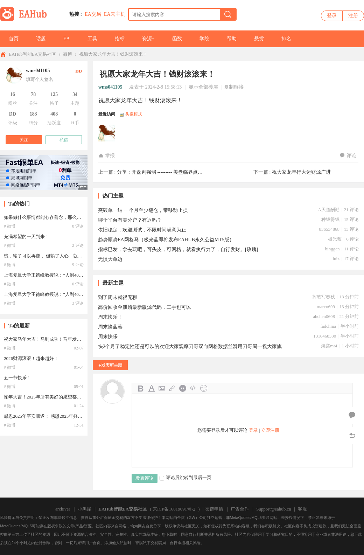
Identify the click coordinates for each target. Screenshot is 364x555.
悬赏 (259, 38)
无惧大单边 (110, 259)
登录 (332, 15)
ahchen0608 (324, 316)
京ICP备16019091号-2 (174, 509)
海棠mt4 (329, 345)
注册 (353, 15)
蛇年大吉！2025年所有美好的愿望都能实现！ (49, 397)
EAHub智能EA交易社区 (32, 54)
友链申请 (214, 509)
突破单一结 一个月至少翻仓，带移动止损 (143, 210)
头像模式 (133, 114)
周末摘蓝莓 (110, 326)
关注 (24, 139)
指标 (120, 38)
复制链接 (234, 87)
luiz (336, 258)
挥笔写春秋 (323, 296)
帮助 (232, 38)
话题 (41, 38)
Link (172, 388)
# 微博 (9, 226)
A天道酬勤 (329, 209)
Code (193, 388)
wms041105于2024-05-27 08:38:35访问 (107, 133)
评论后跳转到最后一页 (185, 477)
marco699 (326, 306)
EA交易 (93, 14)
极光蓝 (335, 239)
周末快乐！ (110, 317)
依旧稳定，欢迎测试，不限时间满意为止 (142, 230)
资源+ (148, 38)
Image (161, 388)
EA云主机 (114, 14)
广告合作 (240, 509)
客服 (302, 509)
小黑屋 (84, 509)
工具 (92, 38)
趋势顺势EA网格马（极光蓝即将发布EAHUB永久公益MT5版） (166, 239)
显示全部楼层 (203, 87)
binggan (332, 248)
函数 (177, 38)
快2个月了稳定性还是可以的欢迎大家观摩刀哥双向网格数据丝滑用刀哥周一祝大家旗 (190, 346)
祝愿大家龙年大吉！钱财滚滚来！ (113, 54)
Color (151, 388)
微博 (67, 54)
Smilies (203, 388)
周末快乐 (108, 336)
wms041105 (110, 87)
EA (66, 38)
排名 (286, 38)
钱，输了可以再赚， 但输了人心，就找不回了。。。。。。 (63, 255)
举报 (106, 155)
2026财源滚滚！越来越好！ (31, 358)
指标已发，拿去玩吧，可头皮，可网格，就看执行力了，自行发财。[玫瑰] (178, 249)
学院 (204, 38)
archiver (62, 509)
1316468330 (324, 336)
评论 (348, 155)
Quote (182, 388)
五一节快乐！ (17, 377)
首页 (14, 38)
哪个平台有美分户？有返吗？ (130, 220)
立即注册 (270, 430)
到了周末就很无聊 (117, 297)
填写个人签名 (39, 79)
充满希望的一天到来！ (26, 236)
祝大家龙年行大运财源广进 (301, 172)
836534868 (329, 229)
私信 (63, 139)
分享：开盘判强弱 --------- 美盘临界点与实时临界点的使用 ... (182, 172)
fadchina (328, 326)
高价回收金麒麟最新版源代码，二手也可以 (144, 307)
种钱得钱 (330, 219)
